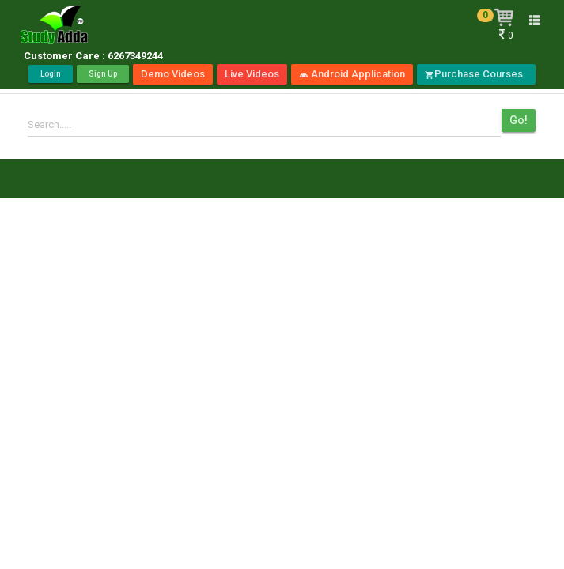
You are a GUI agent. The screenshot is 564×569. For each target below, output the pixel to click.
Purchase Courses (476, 74)
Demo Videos (173, 74)
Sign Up (103, 74)
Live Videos (252, 74)
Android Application (352, 74)
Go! (518, 120)
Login (50, 74)
